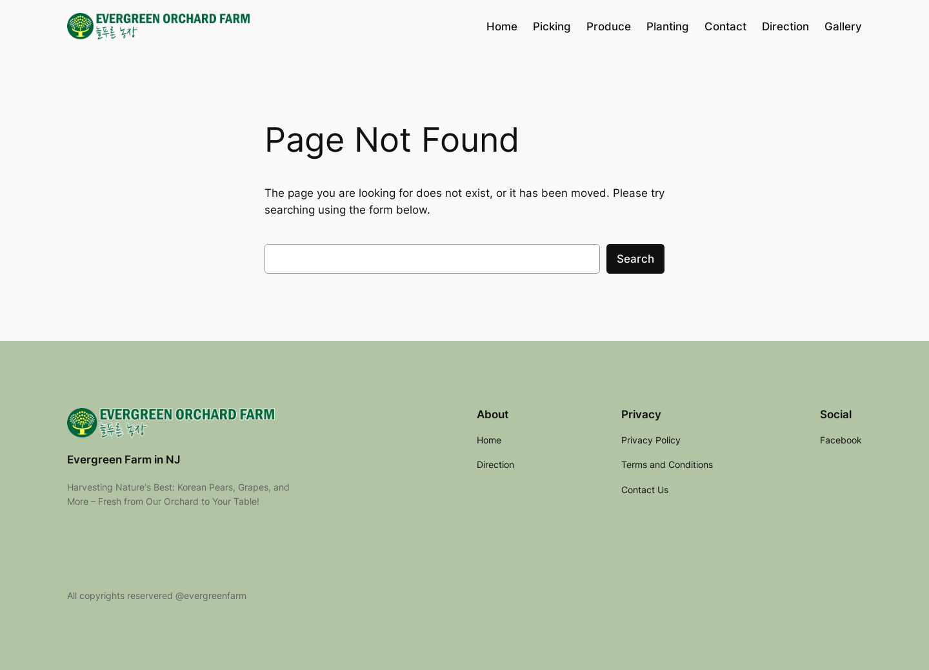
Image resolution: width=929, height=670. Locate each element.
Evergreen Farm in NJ (124, 459)
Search (635, 258)
